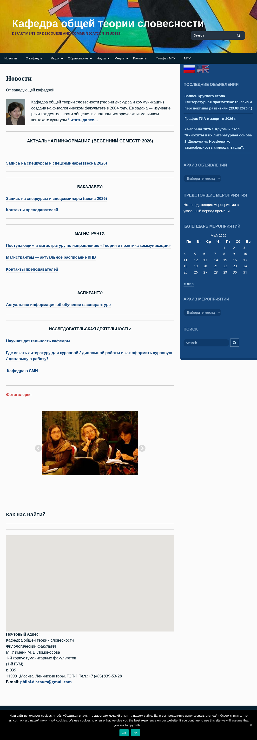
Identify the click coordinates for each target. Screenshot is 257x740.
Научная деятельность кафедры (38, 341)
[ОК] (251, 724)
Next (140, 447)
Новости (10, 58)
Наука (101, 58)
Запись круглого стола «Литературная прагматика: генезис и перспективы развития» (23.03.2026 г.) (218, 102)
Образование (78, 58)
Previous (36, 447)
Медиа (119, 58)
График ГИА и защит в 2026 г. (210, 118)
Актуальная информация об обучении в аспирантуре (58, 304)
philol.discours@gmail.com (46, 682)
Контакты (140, 58)
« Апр (189, 284)
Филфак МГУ (165, 58)
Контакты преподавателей (32, 210)
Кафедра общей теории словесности (108, 23)
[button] (90, 578)
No (135, 733)
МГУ (187, 58)
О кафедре (34, 58)
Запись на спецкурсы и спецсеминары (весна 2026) (56, 163)
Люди (55, 58)
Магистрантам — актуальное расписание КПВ (51, 257)
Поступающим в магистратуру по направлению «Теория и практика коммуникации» (88, 245)
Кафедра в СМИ (22, 371)
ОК (124, 733)
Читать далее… (83, 120)
